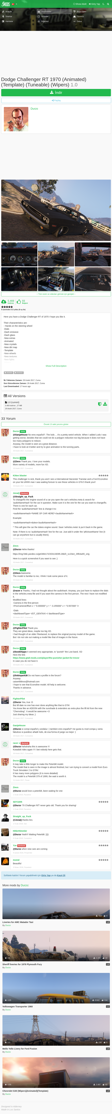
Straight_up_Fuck (22, 816)
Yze (15, 845)
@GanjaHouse (20, 434)
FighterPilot (19, 698)
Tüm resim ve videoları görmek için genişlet (56, 294)
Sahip (23, 431)
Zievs (15, 546)
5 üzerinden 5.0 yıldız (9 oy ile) (13, 309)
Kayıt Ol (61, 875)
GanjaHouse (19, 725)
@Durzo (17, 549)
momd (16, 860)
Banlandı (24, 493)
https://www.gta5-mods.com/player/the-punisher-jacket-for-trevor (46, 658)
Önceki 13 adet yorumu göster (56, 424)
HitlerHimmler (20, 831)
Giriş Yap (45, 875)
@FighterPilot (20, 628)
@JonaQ (17, 820)
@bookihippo (20, 652)
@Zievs (16, 461)
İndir (56, 92)
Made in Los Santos (10, 1109)
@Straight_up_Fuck (23, 496)
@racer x (17, 590)
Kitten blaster (20, 475)
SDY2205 (17, 802)
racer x (16, 743)
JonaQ (16, 493)
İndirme (11, 303)
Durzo (34, 108)
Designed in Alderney (11, 1106)
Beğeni (25, 303)
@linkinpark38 (20, 675)
